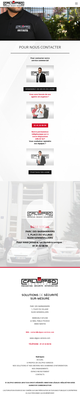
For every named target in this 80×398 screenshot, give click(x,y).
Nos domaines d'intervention (53, 365)
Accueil (40, 360)
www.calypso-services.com (40, 338)
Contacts (40, 374)
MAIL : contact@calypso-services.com (40, 332)
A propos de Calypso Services (40, 363)
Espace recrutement (40, 371)
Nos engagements (40, 368)
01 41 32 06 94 (45, 344)
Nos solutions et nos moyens (26, 365)
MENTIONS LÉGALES (52, 383)
